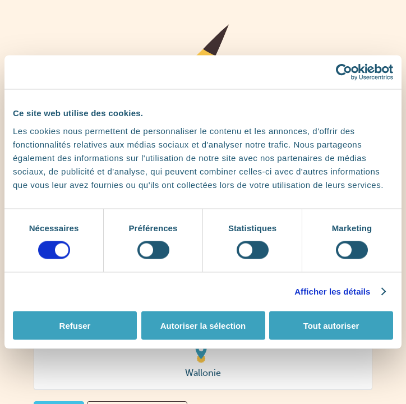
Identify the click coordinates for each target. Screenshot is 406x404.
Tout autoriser (331, 325)
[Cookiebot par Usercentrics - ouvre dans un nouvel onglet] (344, 72)
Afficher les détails (332, 291)
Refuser (75, 325)
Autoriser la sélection (203, 325)
